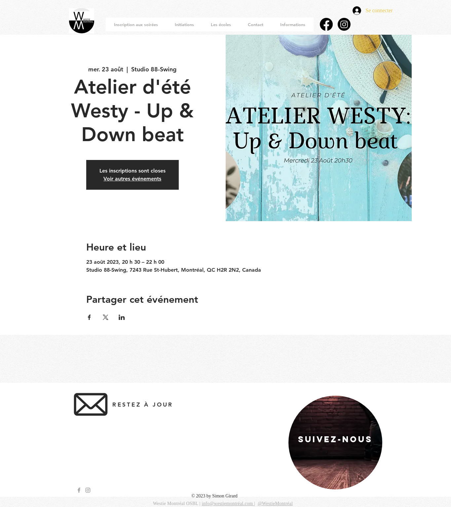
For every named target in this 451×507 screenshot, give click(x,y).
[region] (335, 442)
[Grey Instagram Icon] (88, 490)
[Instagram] (344, 24)
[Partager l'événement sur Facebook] (89, 317)
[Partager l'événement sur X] (105, 317)
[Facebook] (326, 24)
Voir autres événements (132, 179)
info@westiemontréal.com (228, 503)
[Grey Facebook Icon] (79, 490)
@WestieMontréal (275, 503)
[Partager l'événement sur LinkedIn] (122, 317)
